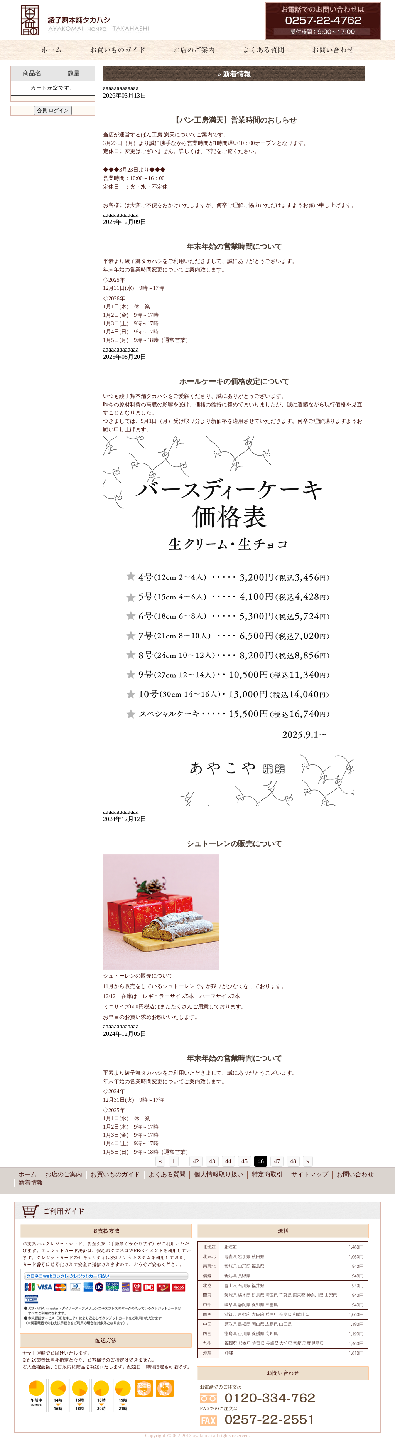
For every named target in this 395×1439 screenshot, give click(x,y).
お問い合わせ (337, 50)
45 (244, 1161)
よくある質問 (260, 50)
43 (212, 1161)
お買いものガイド (117, 50)
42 (196, 1161)
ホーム (47, 50)
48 (293, 1161)
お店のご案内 (190, 50)
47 (277, 1161)
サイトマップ (309, 1174)
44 (228, 1161)
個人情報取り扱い (218, 1174)
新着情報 (31, 1182)
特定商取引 (267, 1174)
